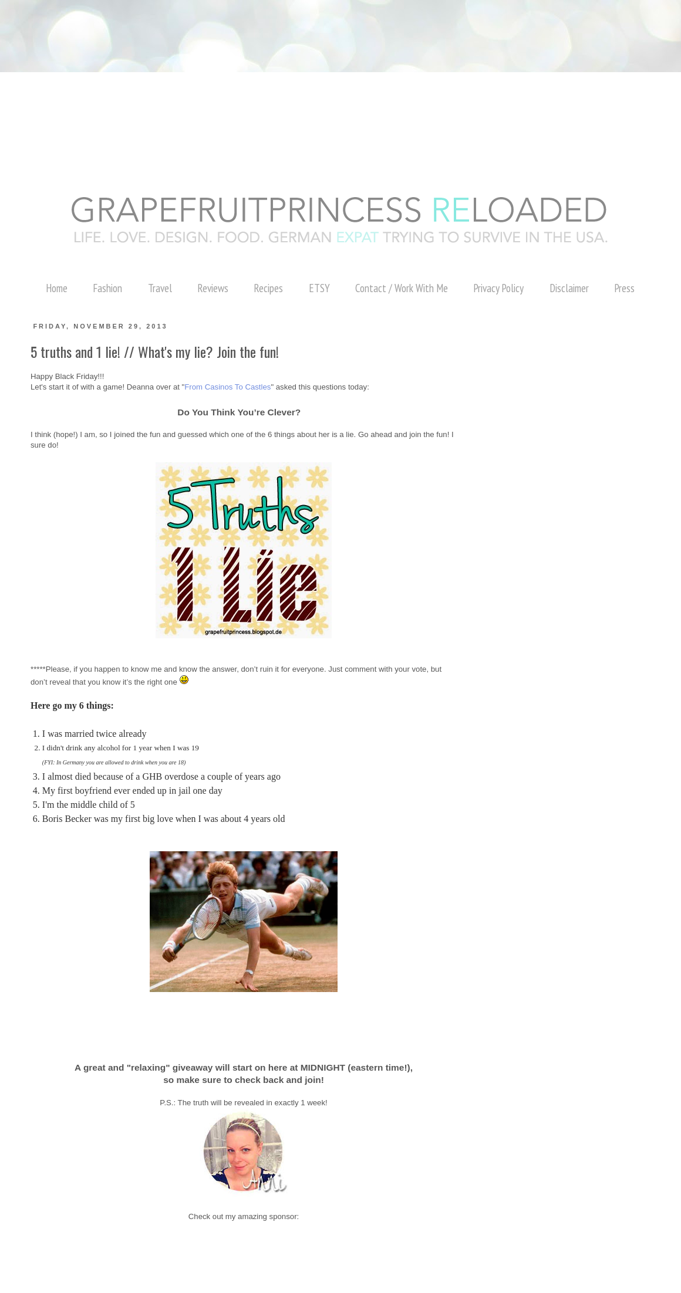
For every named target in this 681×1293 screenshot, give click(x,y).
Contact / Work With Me (401, 288)
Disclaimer (569, 288)
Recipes (268, 288)
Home (57, 288)
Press (624, 288)
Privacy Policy (498, 288)
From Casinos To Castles (227, 387)
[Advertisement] (213, 26)
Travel (160, 288)
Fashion (107, 288)
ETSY (319, 288)
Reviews (212, 288)
